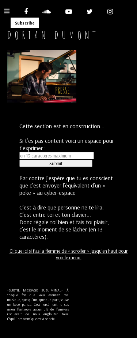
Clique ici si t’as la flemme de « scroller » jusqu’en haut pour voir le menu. (68, 254)
